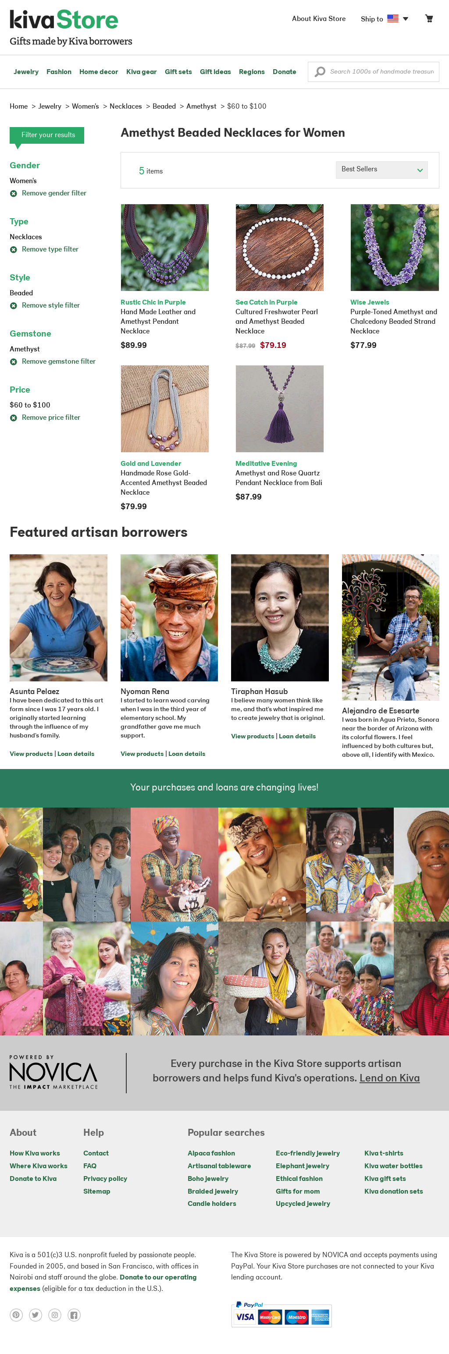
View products (31, 754)
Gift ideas (215, 72)
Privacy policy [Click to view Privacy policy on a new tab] (105, 1179)
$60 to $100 (30, 405)
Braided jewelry (213, 1191)
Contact (96, 1153)
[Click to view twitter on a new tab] (38, 1314)
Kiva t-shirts (383, 1153)
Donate (284, 72)
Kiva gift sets (385, 1179)
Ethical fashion (299, 1179)
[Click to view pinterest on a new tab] (19, 1314)
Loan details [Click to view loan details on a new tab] (75, 754)
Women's (23, 181)
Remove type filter (44, 249)
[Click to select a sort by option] (382, 170)
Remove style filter (45, 305)
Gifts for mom (298, 1191)
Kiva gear (141, 72)
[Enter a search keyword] (373, 72)
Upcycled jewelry (303, 1204)
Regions (252, 72)
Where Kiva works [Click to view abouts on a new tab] (39, 1166)
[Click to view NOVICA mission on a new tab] (53, 1073)
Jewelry (26, 72)
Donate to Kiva (33, 1179)
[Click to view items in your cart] (428, 20)
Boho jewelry (208, 1179)
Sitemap (96, 1191)
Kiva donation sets (393, 1191)
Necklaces (26, 237)
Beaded (21, 293)
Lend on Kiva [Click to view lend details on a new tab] (390, 1079)
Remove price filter (45, 418)
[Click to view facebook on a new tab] (76, 1314)
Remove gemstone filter (53, 361)
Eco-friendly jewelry (308, 1153)
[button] (319, 74)
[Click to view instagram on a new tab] (58, 1314)
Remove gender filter (48, 193)
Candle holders (212, 1204)
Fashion (58, 72)
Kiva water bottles (393, 1166)
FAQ (89, 1166)
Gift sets (178, 72)
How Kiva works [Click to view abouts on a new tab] (35, 1153)
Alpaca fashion (211, 1153)
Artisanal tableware (219, 1166)
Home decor (98, 72)
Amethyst (25, 349)
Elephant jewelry (302, 1166)
